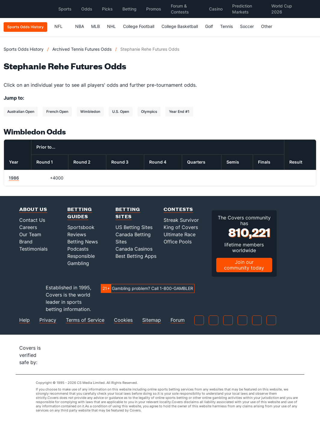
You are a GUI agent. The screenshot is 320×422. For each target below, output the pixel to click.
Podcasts (77, 249)
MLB (95, 26)
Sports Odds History (24, 49)
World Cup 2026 (281, 8)
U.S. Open (120, 111)
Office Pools (178, 242)
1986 (14, 177)
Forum (178, 320)
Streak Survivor (181, 220)
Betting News (82, 242)
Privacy (47, 320)
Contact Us (32, 220)
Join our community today (244, 265)
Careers (28, 227)
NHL (111, 26)
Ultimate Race (179, 234)
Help (24, 320)
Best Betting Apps (135, 256)
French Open (57, 111)
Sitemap (151, 320)
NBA (79, 26)
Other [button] (269, 26)
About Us (33, 209)
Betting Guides (79, 213)
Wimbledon (90, 111)
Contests (178, 209)
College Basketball (180, 26)
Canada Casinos (133, 249)
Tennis (226, 26)
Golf (209, 26)
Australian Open (20, 111)
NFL (61, 26)
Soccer (247, 26)
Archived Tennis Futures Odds (82, 49)
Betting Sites (127, 213)
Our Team (30, 234)
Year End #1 (179, 111)
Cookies (123, 320)
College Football (138, 26)
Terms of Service (85, 320)
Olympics (149, 111)
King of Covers (181, 227)
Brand (25, 242)
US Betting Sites (133, 227)
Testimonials (33, 249)
